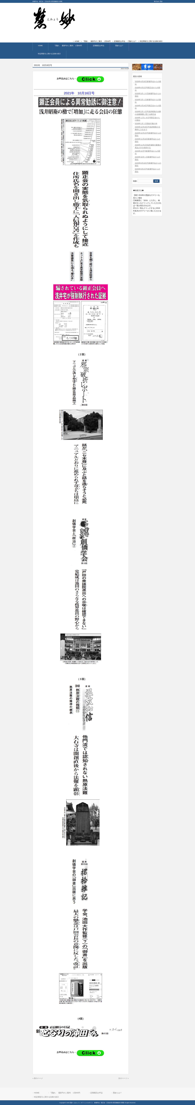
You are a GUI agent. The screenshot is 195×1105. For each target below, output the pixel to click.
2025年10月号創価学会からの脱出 (147, 152)
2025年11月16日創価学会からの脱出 (147, 140)
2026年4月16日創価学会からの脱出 (148, 82)
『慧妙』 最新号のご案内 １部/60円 (96, 41)
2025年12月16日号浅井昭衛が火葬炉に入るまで (147, 128)
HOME (77, 41)
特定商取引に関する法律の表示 (151, 41)
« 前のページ (37, 1078)
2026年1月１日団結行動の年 (146, 124)
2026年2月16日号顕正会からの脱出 (148, 107)
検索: (135, 181)
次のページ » (123, 1078)
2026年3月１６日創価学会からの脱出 (148, 95)
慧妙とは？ (132, 41)
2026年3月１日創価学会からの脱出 (148, 101)
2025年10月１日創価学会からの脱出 (147, 158)
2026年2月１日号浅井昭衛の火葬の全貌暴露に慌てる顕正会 (148, 113)
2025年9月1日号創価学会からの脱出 (147, 170)
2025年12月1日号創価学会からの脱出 (148, 134)
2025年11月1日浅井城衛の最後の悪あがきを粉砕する (148, 146)
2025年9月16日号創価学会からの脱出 (148, 164)
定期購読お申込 (119, 41)
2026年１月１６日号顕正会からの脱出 (147, 119)
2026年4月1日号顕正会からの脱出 (147, 89)
